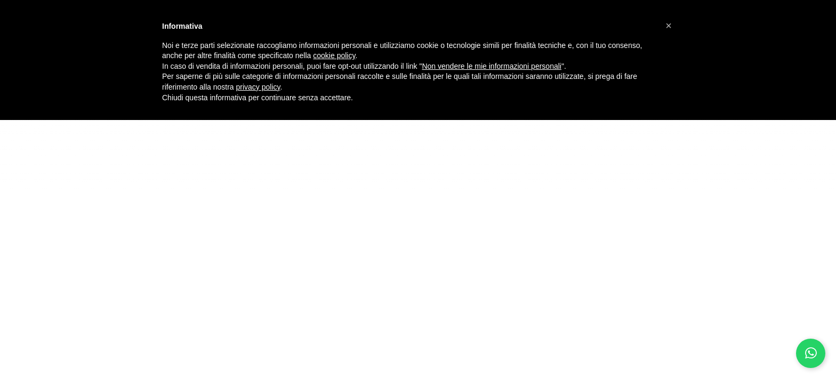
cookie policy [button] (334, 55)
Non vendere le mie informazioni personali (491, 66)
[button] (668, 25)
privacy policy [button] (258, 87)
